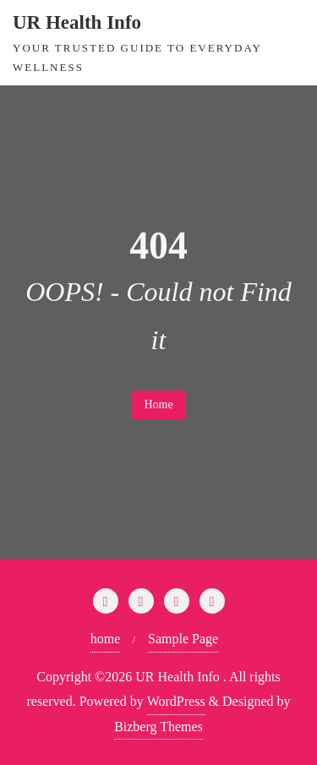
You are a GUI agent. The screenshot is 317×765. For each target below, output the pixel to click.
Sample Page (183, 638)
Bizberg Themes (158, 726)
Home (158, 404)
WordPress (176, 701)
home (105, 638)
